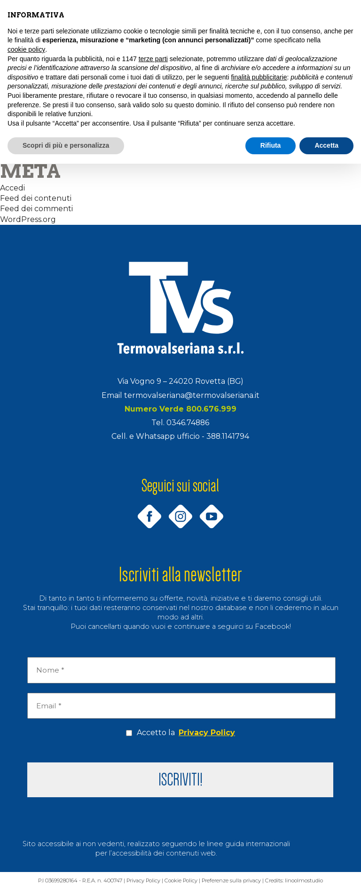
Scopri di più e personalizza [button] (66, 145)
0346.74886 (187, 422)
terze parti (153, 59)
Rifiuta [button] (270, 145)
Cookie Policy (181, 880)
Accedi (12, 187)
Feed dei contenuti (35, 198)
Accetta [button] (326, 145)
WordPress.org (28, 219)
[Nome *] (181, 670)
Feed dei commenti (36, 208)
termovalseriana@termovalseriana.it (191, 395)
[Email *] (181, 706)
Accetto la (180, 732)
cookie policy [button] (26, 49)
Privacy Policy (207, 732)
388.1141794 (227, 436)
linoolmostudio (307, 880)
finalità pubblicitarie (259, 77)
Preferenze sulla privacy (232, 880)
